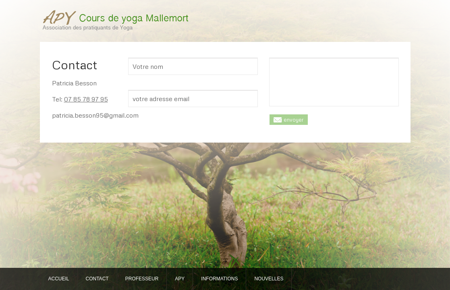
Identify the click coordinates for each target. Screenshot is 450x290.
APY (180, 279)
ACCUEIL (58, 279)
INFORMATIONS (219, 279)
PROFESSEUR (142, 279)
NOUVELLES (268, 279)
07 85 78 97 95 (86, 99)
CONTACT (97, 279)
